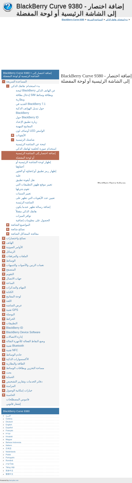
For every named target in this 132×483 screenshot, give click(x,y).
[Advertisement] (90, 46)
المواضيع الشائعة (20, 224)
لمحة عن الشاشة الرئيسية (31, 144)
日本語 (8, 448)
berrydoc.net (13, 480)
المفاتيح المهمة (24, 126)
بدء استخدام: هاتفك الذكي (117, 19)
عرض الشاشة (14, 305)
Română (9, 460)
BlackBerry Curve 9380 (8, 7)
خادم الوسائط (14, 354)
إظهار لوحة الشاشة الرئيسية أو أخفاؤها (33, 164)
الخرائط (10, 318)
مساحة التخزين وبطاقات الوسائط (25, 368)
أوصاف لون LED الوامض (30, 130)
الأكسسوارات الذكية (17, 359)
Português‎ (10, 457)
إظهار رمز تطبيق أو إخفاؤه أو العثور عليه (36, 173)
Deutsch (9, 422)
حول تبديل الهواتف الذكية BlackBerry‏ (30, 110)
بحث (8, 372)
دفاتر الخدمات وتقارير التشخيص (24, 381)
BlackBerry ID (14, 327)
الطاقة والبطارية (15, 363)
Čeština (9, 419)
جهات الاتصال (13, 278)
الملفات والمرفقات (17, 256)
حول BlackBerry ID (27, 117)
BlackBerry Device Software (23, 332)
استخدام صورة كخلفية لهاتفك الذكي (36, 148)
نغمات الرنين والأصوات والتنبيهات (25, 265)
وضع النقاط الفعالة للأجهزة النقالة (25, 341)
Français (9, 430)
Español (9, 428)
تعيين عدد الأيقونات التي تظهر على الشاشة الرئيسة (35, 200)
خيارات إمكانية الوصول (19, 390)
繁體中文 (9, 474)
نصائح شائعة (18, 229)
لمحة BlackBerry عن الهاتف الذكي (35, 90)
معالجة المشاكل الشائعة (25, 233)
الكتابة (9, 291)
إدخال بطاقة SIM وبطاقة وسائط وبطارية (34, 97)
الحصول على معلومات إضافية (33, 220)
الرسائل (10, 251)
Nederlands (10, 452)
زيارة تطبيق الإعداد (26, 121)
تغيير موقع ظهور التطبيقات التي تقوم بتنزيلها (34, 186)
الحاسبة (10, 394)
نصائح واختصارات (16, 238)
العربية (8, 416)
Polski (8, 455)
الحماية (10, 377)
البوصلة (10, 314)
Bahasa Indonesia (13, 442)
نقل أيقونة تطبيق (25, 180)
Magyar (9, 439)
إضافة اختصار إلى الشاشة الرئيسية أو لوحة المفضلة (36, 155)
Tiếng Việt (10, 467)
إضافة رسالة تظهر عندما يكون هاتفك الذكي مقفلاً (33, 209)
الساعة (10, 283)
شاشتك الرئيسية (25, 139)
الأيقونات (21, 135)
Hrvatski (9, 436)
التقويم (10, 274)
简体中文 (9, 471)
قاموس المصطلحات (17, 399)
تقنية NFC (12, 350)
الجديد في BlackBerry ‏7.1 (31, 103)
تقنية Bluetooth (15, 345)
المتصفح (11, 269)
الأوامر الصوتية (14, 247)
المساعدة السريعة (95, 19)
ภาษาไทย (10, 464)
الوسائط (10, 260)
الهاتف (9, 242)
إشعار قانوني (13, 403)
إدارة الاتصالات (14, 336)
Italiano (9, 445)
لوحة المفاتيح (13, 296)
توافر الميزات (23, 215)
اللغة (9, 300)
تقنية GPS (12, 309)
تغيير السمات (23, 193)
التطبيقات (11, 323)
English (9, 425)
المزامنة (10, 386)
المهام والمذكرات (16, 287)
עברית (8, 433)
